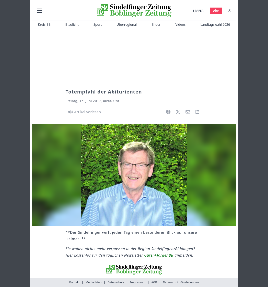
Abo (216, 10)
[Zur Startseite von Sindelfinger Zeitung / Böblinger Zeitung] (134, 10)
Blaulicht (72, 24)
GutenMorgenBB (158, 255)
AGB (154, 282)
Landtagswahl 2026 (215, 24)
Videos (180, 24)
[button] (61, 10)
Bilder (156, 24)
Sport (97, 24)
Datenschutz (116, 282)
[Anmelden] (229, 10)
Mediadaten (94, 282)
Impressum (137, 282)
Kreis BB (44, 24)
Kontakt (74, 282)
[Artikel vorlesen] (84, 112)
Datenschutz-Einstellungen (181, 282)
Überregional (126, 24)
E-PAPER (197, 10)
